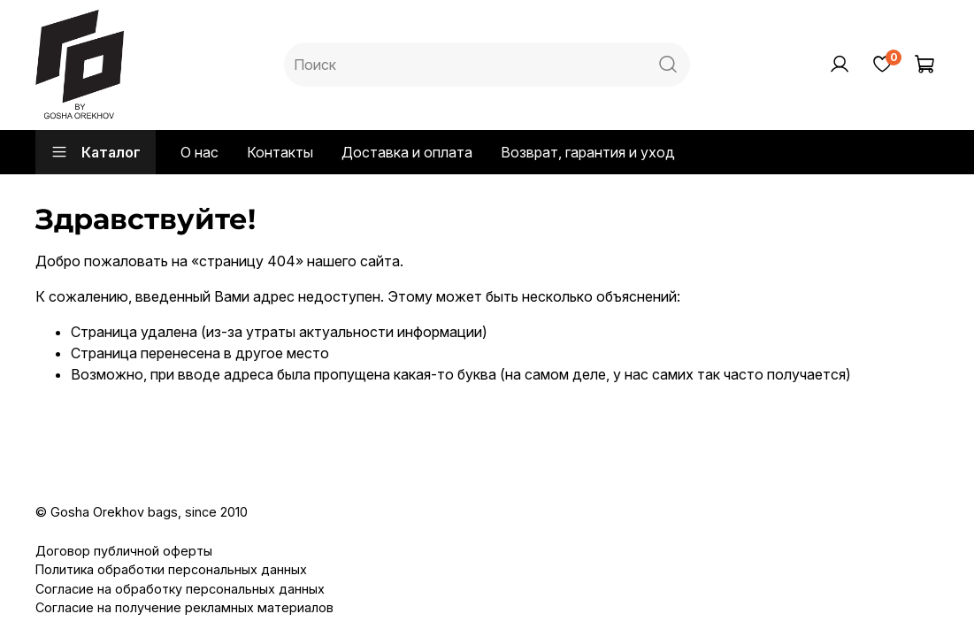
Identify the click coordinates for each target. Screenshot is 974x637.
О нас (199, 152)
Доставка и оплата (406, 152)
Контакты (280, 152)
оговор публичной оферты (129, 550)
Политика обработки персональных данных (171, 569)
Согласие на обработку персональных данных (180, 588)
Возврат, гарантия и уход (588, 152)
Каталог (95, 152)
